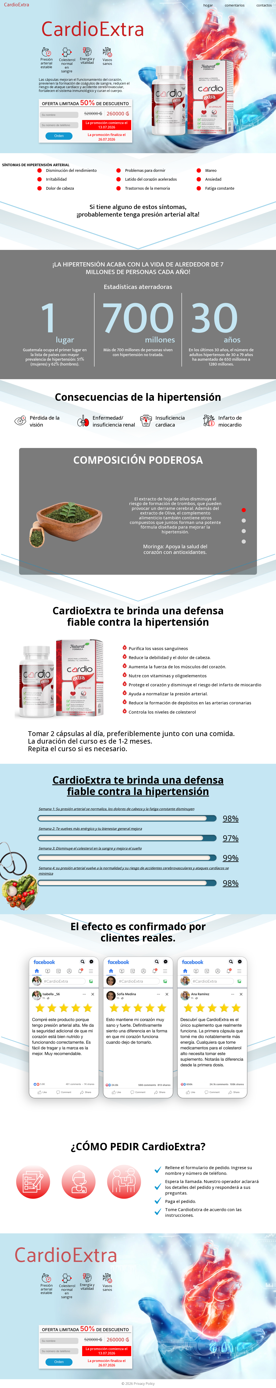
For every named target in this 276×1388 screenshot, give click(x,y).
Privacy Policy (144, 1383)
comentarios (235, 5)
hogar (208, 5)
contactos (264, 5)
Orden (58, 136)
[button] (244, 510)
